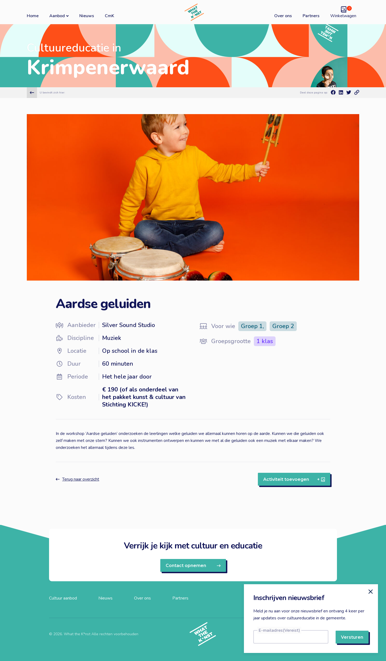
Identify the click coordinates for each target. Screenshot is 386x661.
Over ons (283, 15)
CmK (109, 15)
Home (33, 15)
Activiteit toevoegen (294, 479)
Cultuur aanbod (63, 598)
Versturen (352, 637)
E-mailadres (279, 630)
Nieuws (86, 15)
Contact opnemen (193, 565)
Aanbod (59, 15)
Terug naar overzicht (77, 479)
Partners (311, 15)
